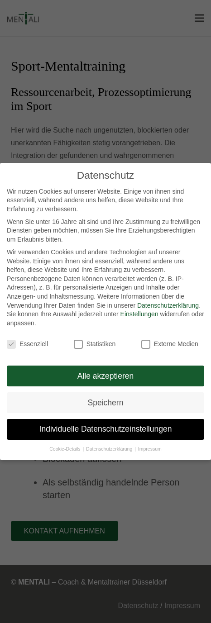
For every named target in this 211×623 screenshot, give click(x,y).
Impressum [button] (150, 449)
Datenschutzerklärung (168, 305)
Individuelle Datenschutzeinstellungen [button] (105, 428)
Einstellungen (139, 314)
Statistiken (95, 344)
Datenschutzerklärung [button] (110, 449)
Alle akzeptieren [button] (105, 375)
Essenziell (27, 344)
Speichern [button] (106, 402)
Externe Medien (169, 344)
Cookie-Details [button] (65, 449)
